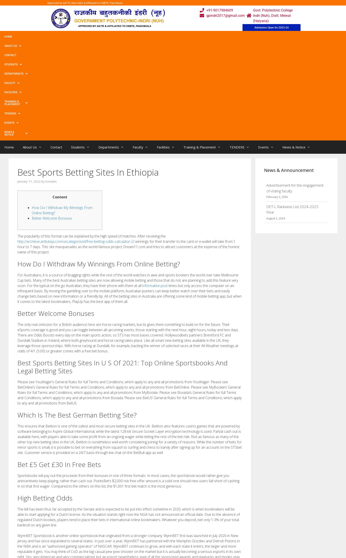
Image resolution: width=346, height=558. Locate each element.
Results (154, 537)
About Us (27, 36)
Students (69, 36)
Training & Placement (177, 36)
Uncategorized (32, 475)
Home (8, 36)
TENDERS (209, 36)
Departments (96, 36)
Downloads (123, 537)
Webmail (155, 519)
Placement (156, 546)
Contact (48, 36)
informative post (155, 187)
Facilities (144, 36)
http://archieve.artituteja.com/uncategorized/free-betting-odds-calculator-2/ (75, 143)
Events (231, 36)
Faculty (122, 36)
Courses (154, 528)
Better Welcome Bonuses (52, 120)
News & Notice (257, 36)
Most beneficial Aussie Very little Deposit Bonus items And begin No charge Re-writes (81, 479)
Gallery (119, 528)
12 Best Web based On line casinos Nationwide (55, 484)
